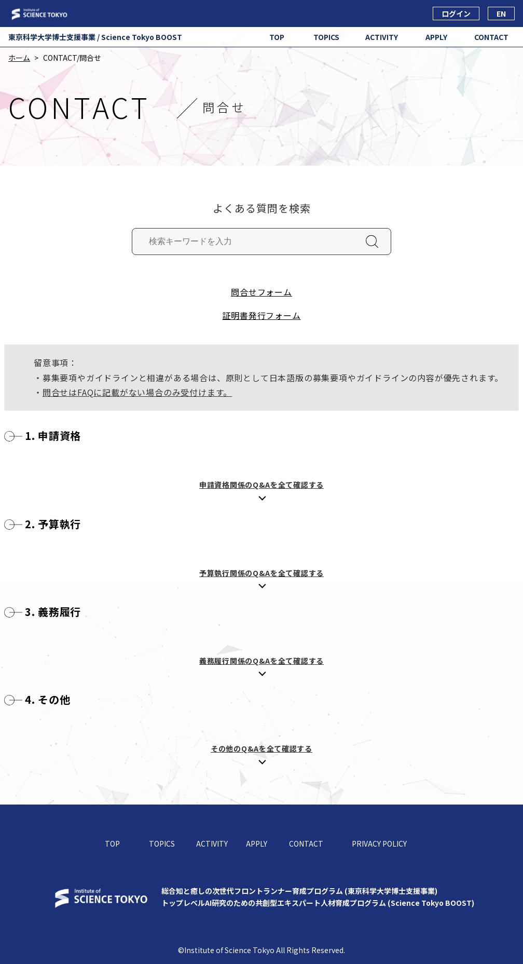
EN (501, 13)
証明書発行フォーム (261, 315)
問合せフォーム (261, 292)
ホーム (19, 57)
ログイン (456, 13)
